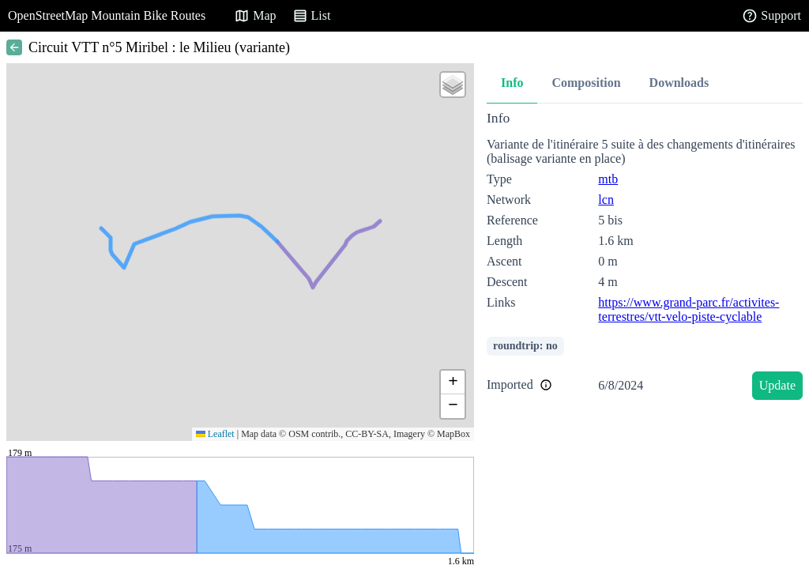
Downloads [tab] (679, 82)
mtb (608, 179)
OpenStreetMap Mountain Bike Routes (106, 15)
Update (777, 385)
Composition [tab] (585, 82)
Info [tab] (512, 82)
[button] (453, 84)
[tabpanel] (645, 258)
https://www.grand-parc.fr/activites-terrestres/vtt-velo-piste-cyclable (688, 309)
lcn (606, 199)
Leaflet (215, 433)
